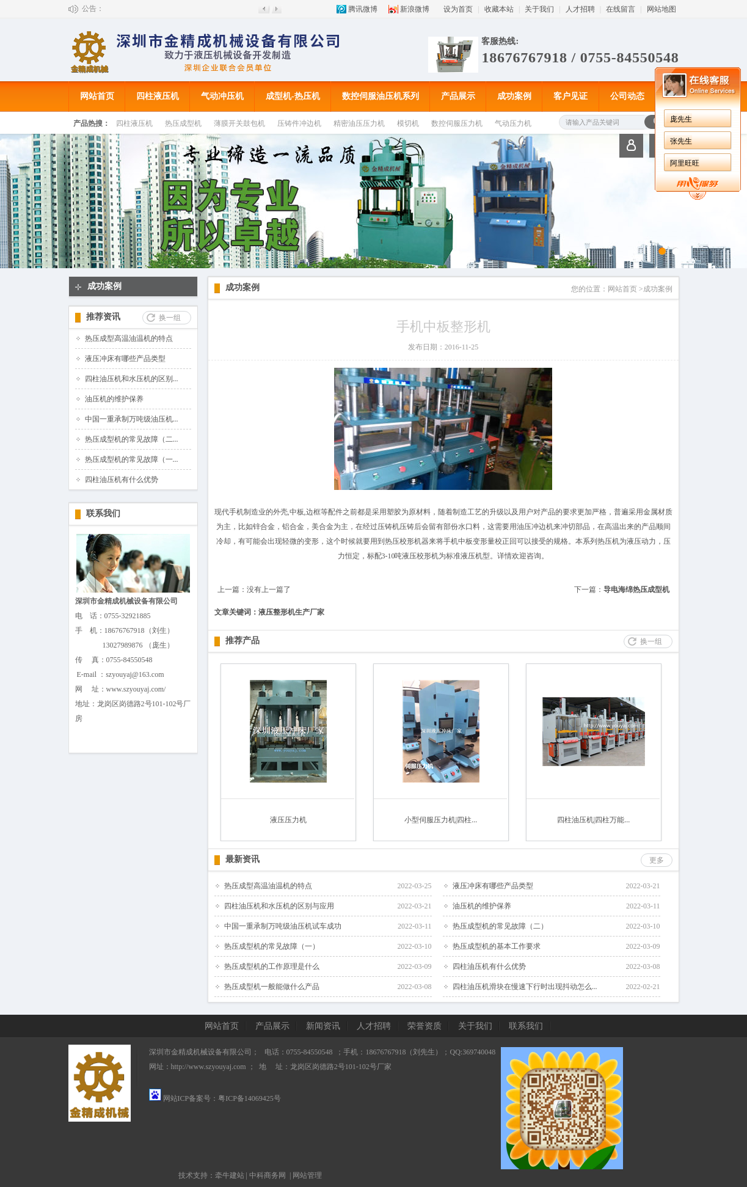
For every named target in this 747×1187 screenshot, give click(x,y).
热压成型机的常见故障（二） (500, 926)
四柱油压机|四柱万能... (593, 820)
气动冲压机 (222, 96)
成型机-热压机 (293, 96)
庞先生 (681, 119)
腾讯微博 (362, 9)
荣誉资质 (424, 1026)
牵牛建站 (229, 1175)
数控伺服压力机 (457, 123)
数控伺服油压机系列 (380, 96)
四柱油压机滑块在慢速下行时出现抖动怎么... (525, 986)
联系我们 (103, 513)
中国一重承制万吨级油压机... (131, 419)
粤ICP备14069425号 (249, 1098)
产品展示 (458, 96)
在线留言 (620, 9)
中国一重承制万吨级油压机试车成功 (282, 926)
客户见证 (570, 96)
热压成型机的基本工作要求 (497, 946)
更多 (656, 860)
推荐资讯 (103, 316)
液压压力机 (288, 820)
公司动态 (627, 96)
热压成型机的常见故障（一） (271, 946)
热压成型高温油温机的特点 (129, 338)
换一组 (170, 317)
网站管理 (307, 1175)
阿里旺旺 (684, 163)
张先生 (681, 141)
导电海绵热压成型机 (636, 589)
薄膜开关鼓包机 (239, 123)
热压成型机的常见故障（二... (131, 439)
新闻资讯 (323, 1026)
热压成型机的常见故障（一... (131, 459)
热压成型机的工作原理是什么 (271, 966)
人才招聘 (580, 9)
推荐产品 (242, 640)
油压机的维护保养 (114, 399)
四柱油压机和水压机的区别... (131, 378)
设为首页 (458, 9)
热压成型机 (183, 123)
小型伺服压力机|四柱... (440, 820)
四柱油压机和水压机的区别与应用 (279, 906)
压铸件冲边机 (299, 123)
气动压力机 (513, 123)
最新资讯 (242, 859)
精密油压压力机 (359, 123)
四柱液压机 (157, 96)
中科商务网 (267, 1175)
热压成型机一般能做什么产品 (271, 986)
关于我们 (539, 9)
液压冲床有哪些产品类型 (125, 358)
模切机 (408, 123)
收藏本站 (499, 9)
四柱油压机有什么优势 (121, 479)
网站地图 (661, 9)
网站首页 (97, 96)
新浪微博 (414, 9)
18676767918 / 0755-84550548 (580, 57)
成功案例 (514, 96)
